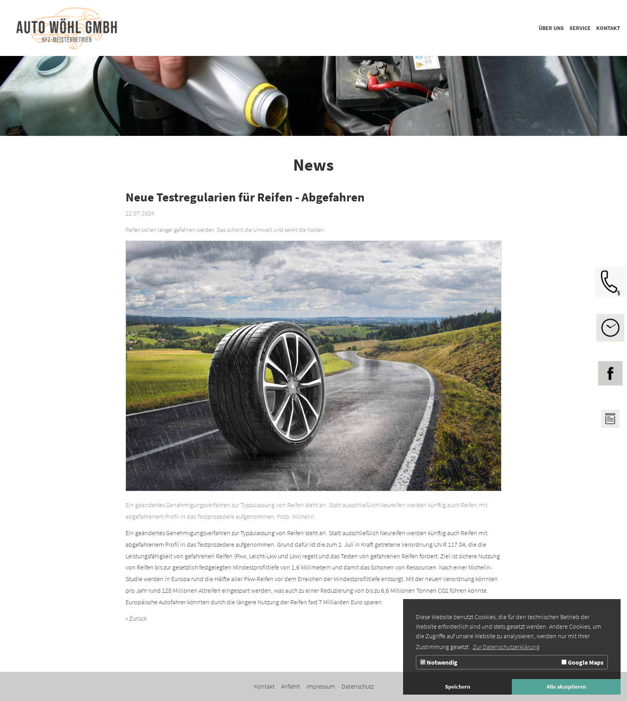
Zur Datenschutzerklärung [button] (506, 647)
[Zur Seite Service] (580, 28)
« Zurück (136, 618)
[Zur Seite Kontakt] (608, 28)
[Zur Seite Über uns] (551, 28)
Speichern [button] (457, 686)
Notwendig (438, 662)
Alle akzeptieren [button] (566, 686)
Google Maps (582, 662)
